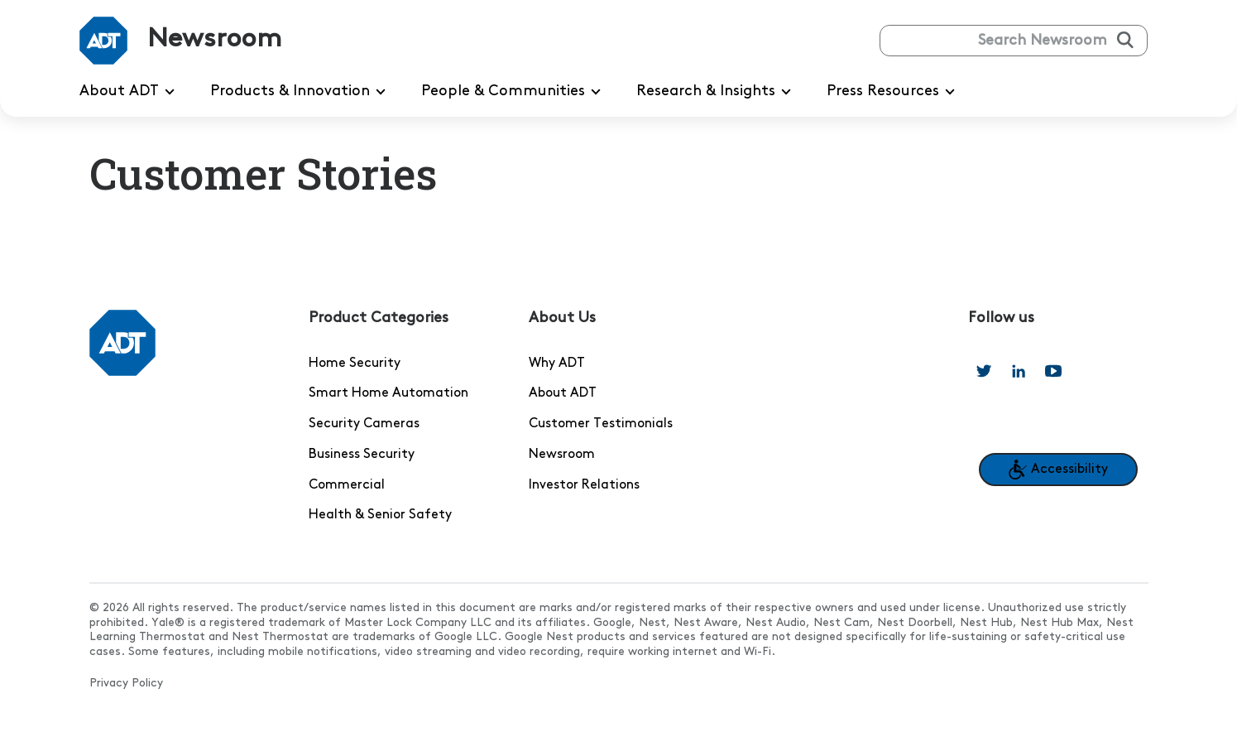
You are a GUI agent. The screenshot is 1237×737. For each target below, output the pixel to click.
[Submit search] (1125, 40)
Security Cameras (364, 424)
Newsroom (562, 454)
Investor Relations (584, 485)
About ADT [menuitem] (129, 92)
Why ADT (557, 363)
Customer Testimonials (601, 424)
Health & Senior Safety (380, 515)
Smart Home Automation (388, 393)
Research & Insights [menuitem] (716, 92)
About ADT (563, 393)
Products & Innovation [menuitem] (300, 92)
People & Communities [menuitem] (514, 92)
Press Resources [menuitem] (894, 92)
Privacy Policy (126, 683)
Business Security (362, 454)
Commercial (347, 485)
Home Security (354, 363)
